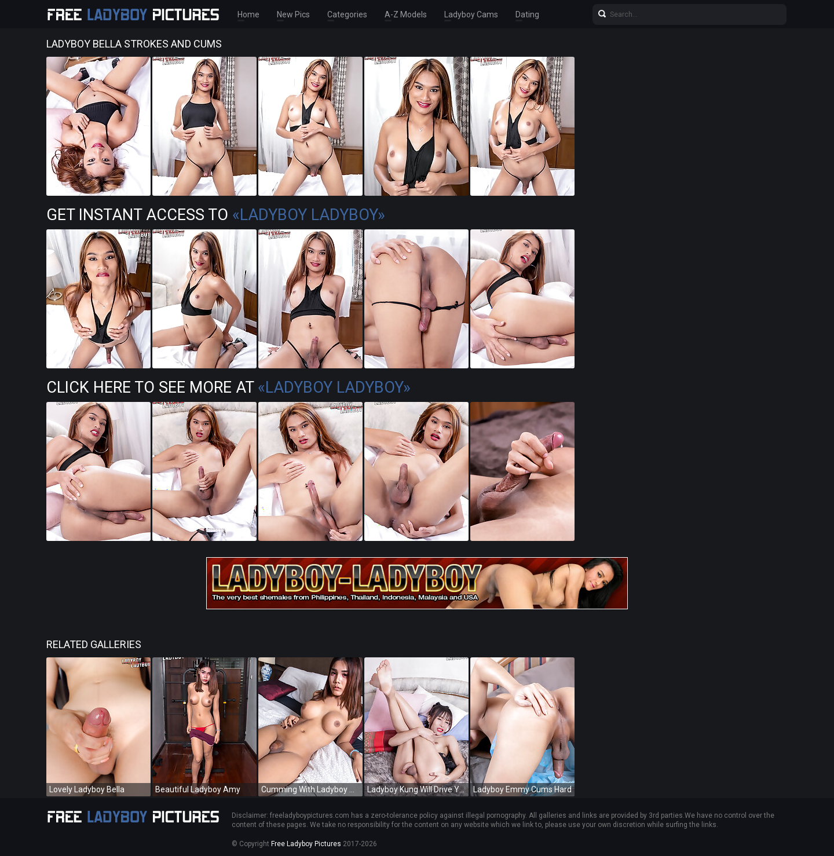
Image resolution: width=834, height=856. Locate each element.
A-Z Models (406, 14)
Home (248, 14)
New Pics (293, 14)
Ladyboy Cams (471, 14)
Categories (347, 14)
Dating (527, 14)
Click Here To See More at (228, 387)
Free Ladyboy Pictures (306, 844)
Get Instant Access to (215, 215)
